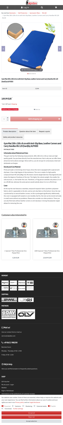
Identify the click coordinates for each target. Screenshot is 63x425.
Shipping (14, 104)
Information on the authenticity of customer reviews (18, 394)
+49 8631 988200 (10, 342)
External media (42, 406)
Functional (8, 408)
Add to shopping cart (44, 119)
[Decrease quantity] (7, 120)
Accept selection (31, 421)
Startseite (12, 13)
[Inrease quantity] (7, 118)
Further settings (18, 408)
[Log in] (25, 7)
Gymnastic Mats (34, 13)
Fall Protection (22, 13)
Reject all (31, 417)
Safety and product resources (12, 137)
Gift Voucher (5, 381)
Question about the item (27, 131)
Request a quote (44, 131)
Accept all (31, 413)
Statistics (18, 406)
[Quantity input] (4, 119)
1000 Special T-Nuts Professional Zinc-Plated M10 (47, 252)
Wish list (37, 109)
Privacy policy (19, 402)
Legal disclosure (35, 402)
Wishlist (4, 388)
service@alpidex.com (8, 336)
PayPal (53, 406)
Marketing (29, 406)
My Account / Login (8, 385)
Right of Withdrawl (8, 391)
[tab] (10, 131)
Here (3, 369)
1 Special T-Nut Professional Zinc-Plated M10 (15, 252)
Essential (8, 406)
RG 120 (44, 13)
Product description (9, 131)
